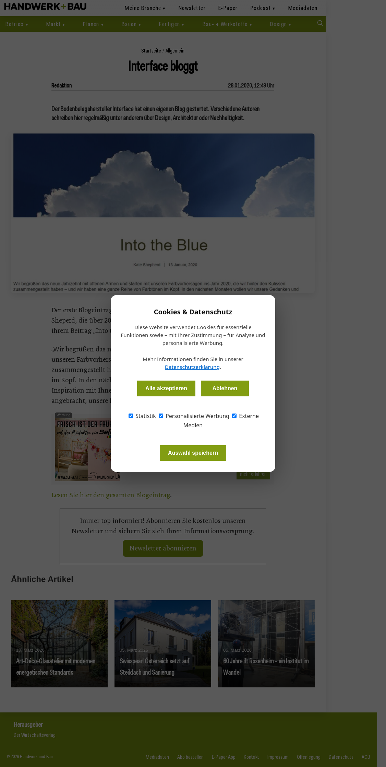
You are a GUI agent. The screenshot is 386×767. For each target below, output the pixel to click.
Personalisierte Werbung (194, 416)
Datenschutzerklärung (192, 366)
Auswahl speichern (193, 453)
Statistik (142, 416)
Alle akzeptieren (166, 388)
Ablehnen (224, 388)
